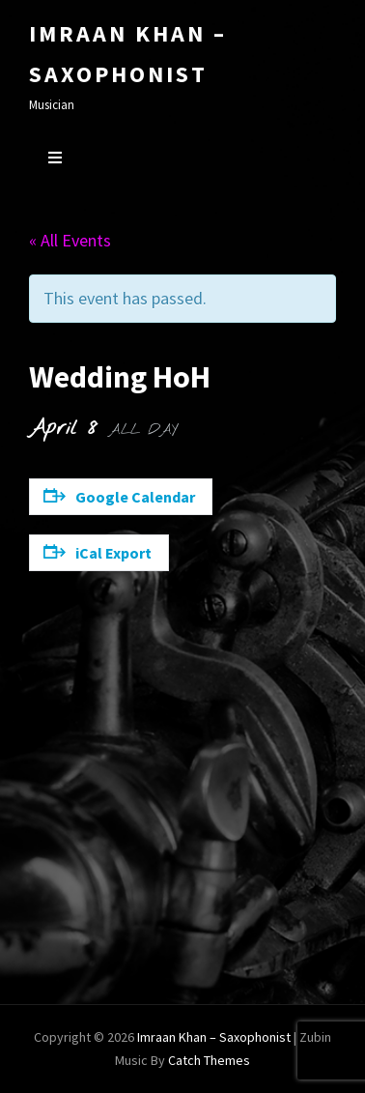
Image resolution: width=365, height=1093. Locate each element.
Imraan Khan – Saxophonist (214, 1037)
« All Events (70, 240)
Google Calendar (119, 496)
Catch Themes (209, 1060)
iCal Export (97, 552)
